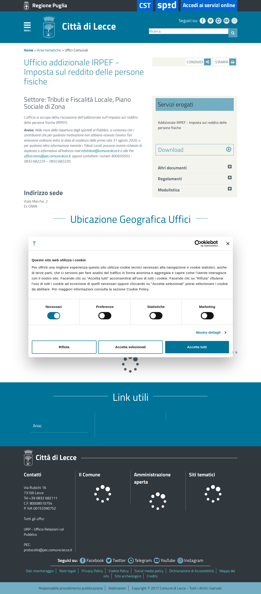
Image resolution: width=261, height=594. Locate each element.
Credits (152, 576)
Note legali (67, 571)
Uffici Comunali (76, 50)
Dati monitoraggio (40, 571)
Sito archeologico (128, 576)
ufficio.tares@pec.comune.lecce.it (47, 156)
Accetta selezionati (130, 347)
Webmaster (117, 588)
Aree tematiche (49, 50)
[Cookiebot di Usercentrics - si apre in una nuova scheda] (198, 243)
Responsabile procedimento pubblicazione (71, 588)
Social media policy (149, 571)
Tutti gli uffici (34, 518)
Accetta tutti (197, 347)
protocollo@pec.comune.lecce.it (48, 550)
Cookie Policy (119, 571)
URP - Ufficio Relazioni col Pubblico (44, 531)
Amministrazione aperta (152, 478)
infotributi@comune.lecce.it (100, 150)
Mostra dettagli (208, 332)
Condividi (199, 62)
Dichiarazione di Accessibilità (191, 571)
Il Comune (89, 474)
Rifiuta (64, 347)
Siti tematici (202, 474)
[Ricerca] (189, 31)
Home (28, 50)
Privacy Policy (92, 571)
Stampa (225, 61)
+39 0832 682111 (43, 498)
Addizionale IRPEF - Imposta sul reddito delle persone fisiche (192, 125)
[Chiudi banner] (227, 243)
